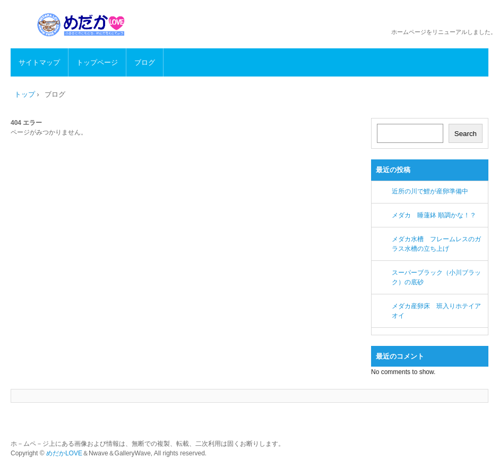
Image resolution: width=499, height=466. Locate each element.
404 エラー (26, 122)
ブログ (144, 62)
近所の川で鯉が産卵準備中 (430, 191)
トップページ (97, 62)
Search (465, 134)
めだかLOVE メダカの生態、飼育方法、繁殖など (82, 24)
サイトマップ (39, 62)
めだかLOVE (64, 453)
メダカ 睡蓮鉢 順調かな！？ (434, 215)
